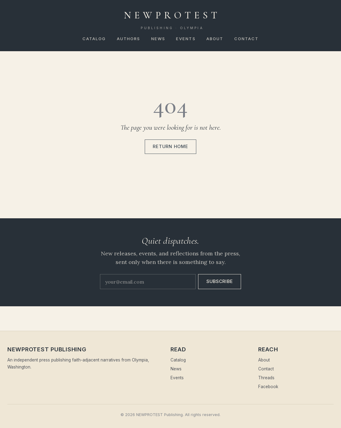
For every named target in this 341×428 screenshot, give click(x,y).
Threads (266, 377)
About (215, 38)
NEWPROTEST (172, 20)
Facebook (268, 386)
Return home (170, 146)
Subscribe (219, 281)
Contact (246, 38)
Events (186, 38)
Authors (128, 38)
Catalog (94, 38)
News (158, 38)
